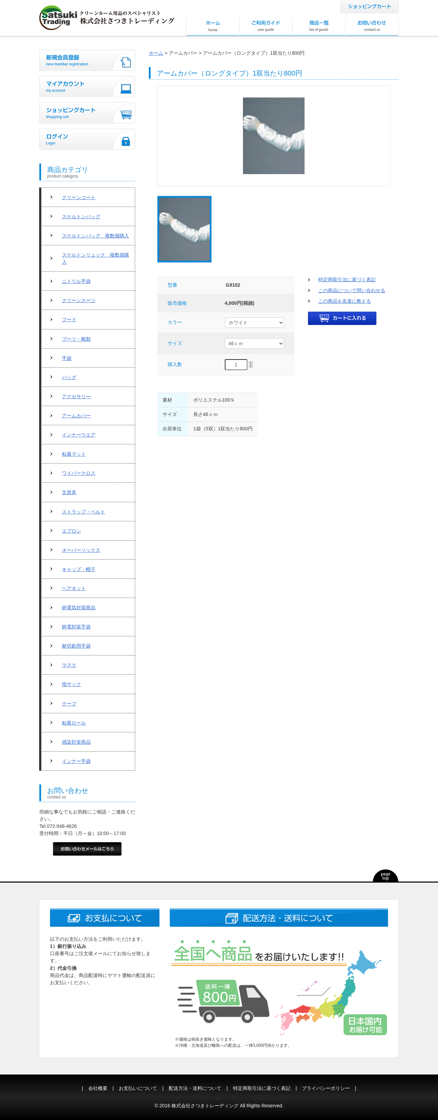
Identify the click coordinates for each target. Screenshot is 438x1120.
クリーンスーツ (78, 300)
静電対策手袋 (76, 626)
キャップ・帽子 (78, 569)
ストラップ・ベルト (83, 512)
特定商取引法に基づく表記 (347, 279)
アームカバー (76, 415)
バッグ (69, 377)
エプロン (71, 531)
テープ (69, 703)
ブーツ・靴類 (76, 339)
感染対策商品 (76, 742)
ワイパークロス (78, 473)
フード (69, 319)
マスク (69, 665)
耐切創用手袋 (76, 646)
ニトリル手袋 (76, 281)
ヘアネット (74, 588)
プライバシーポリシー (326, 1088)
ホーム (156, 53)
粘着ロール (74, 723)
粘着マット (74, 454)
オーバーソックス (81, 550)
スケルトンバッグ (81, 216)
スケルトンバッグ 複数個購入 (95, 235)
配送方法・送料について (195, 1088)
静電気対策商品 (78, 607)
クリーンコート (78, 197)
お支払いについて (138, 1088)
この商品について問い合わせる (351, 290)
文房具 (69, 492)
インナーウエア (78, 435)
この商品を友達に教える (344, 301)
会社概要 (97, 1088)
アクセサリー (76, 396)
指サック (71, 684)
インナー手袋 (76, 761)
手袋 (67, 358)
